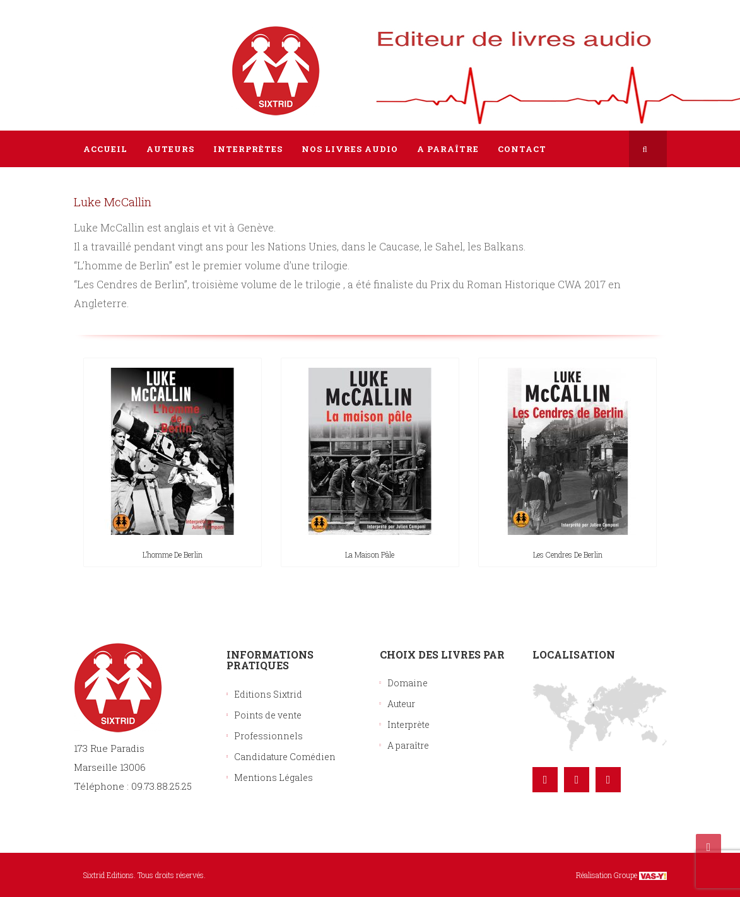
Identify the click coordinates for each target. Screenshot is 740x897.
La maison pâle (369, 554)
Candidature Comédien (285, 757)
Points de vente (268, 715)
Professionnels (268, 736)
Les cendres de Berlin (567, 554)
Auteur (401, 704)
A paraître (408, 745)
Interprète (408, 724)
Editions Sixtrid (268, 694)
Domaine (407, 683)
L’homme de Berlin (173, 554)
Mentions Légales (273, 777)
